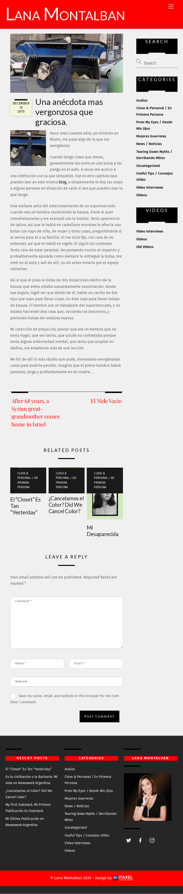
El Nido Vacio (106, 401)
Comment (23, 601)
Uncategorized (148, 166)
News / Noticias (149, 144)
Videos (141, 195)
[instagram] (152, 840)
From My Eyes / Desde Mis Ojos (89, 791)
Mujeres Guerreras (151, 136)
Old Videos (144, 247)
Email (79, 663)
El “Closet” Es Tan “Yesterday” (28, 769)
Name (20, 663)
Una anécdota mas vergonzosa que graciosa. (69, 112)
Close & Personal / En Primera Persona (27, 480)
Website (21, 681)
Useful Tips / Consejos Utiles (87, 836)
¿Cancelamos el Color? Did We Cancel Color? (66, 505)
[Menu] (171, 6)
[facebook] (140, 840)
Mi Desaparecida (102, 531)
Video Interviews (149, 188)
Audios (141, 101)
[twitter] (128, 840)
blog (62, 182)
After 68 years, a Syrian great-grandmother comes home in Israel (35, 413)
